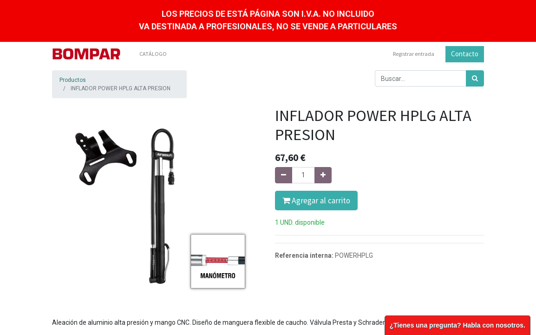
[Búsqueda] (475, 78)
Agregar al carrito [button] (316, 200)
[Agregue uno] (323, 175)
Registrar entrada (413, 53)
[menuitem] (153, 54)
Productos (72, 80)
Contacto (464, 53)
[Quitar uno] (283, 175)
